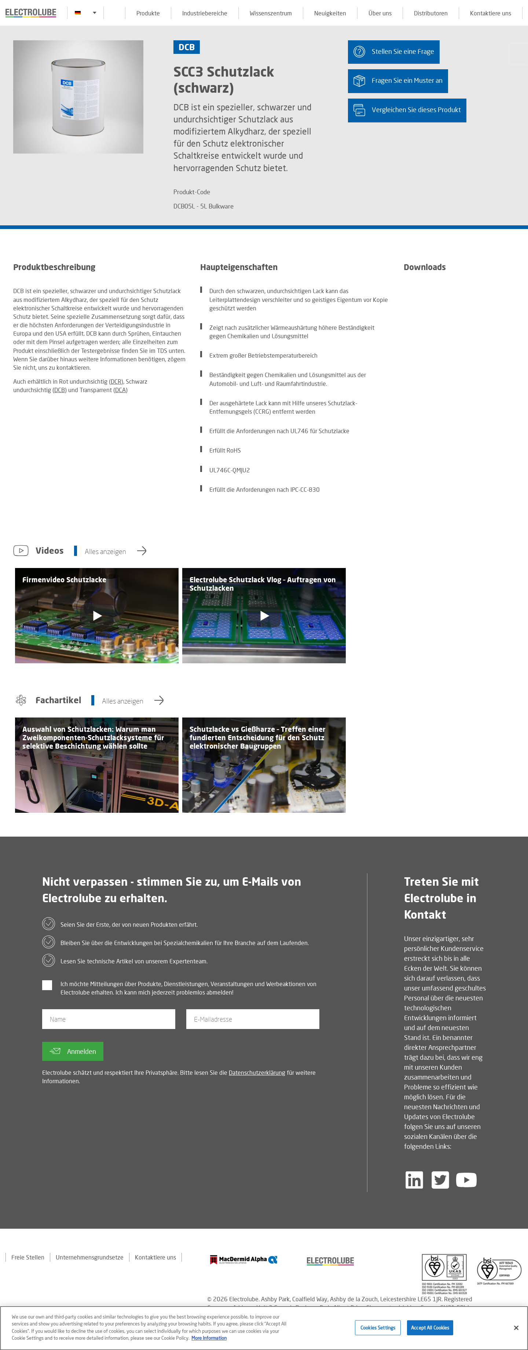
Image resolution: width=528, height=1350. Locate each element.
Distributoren (431, 13)
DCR (116, 381)
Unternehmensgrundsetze (90, 1257)
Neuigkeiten (330, 13)
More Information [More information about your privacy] (209, 1341)
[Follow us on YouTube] (466, 1180)
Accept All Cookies (430, 1330)
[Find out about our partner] (243, 1259)
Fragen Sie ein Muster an (398, 81)
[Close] (516, 1331)
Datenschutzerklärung (257, 1072)
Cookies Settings (377, 1330)
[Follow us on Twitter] (440, 1180)
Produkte (148, 13)
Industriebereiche (204, 13)
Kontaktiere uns (490, 13)
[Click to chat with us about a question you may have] (519, 54)
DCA (120, 389)
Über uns (380, 13)
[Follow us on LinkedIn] (414, 1180)
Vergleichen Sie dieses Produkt (407, 110)
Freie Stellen (27, 1257)
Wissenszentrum (271, 13)
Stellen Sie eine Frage (393, 52)
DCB (59, 389)
